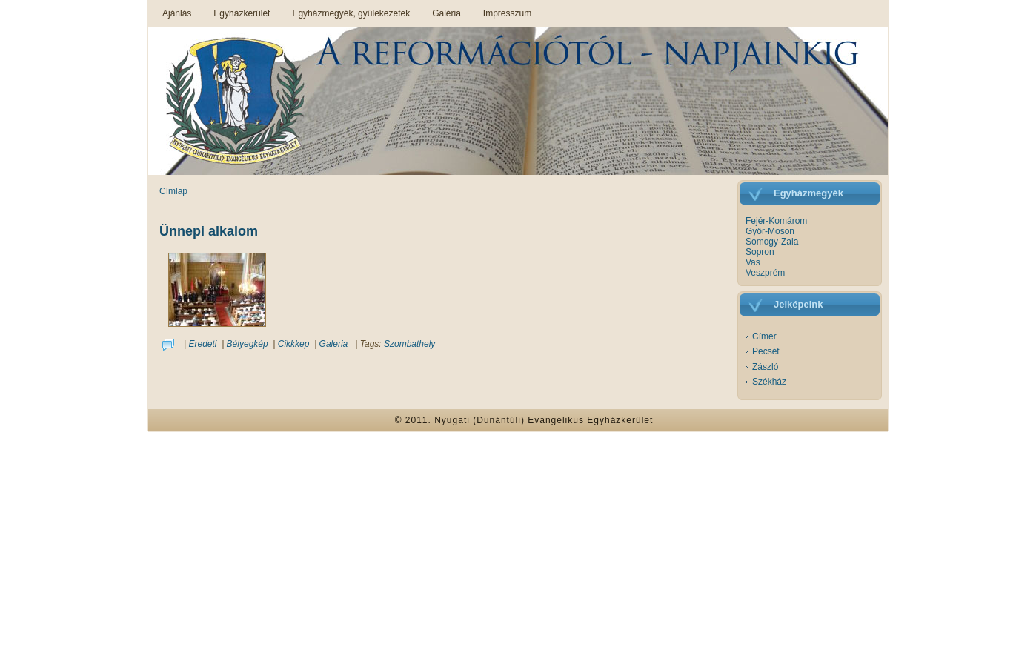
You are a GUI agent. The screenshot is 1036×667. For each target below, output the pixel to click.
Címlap (173, 191)
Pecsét (766, 351)
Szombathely (409, 344)
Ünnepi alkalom (208, 231)
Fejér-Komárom (776, 221)
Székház (769, 381)
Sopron (760, 252)
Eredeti (202, 344)
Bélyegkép (247, 344)
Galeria (333, 344)
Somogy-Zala (772, 241)
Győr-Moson (770, 231)
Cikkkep (294, 344)
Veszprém (765, 273)
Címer (764, 336)
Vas (753, 262)
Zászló (765, 367)
